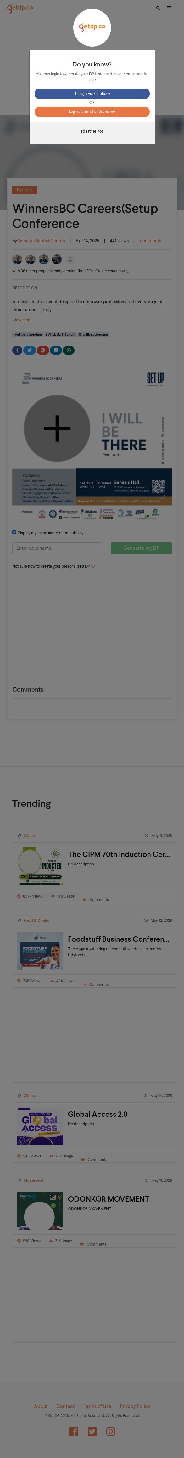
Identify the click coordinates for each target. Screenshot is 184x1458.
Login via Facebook (92, 94)
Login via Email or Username (92, 112)
